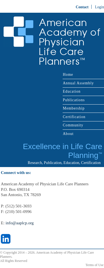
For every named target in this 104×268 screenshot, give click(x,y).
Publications (74, 100)
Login (99, 7)
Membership (74, 108)
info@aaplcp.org (20, 222)
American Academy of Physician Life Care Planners (70, 42)
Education (72, 91)
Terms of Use (94, 265)
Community (73, 125)
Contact (82, 7)
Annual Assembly (78, 83)
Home (68, 74)
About (68, 134)
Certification (74, 117)
